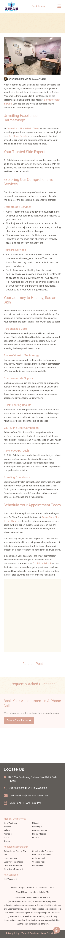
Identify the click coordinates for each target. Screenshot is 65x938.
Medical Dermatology (15, 818)
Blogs (22, 887)
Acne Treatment (10, 823)
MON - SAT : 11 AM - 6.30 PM (25, 802)
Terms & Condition (30, 933)
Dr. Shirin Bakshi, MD (39, 892)
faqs (52, 887)
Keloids (7, 841)
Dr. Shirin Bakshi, (18, 79)
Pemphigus (37, 827)
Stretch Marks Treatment (43, 851)
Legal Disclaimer (49, 933)
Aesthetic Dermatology (16, 846)
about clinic (21, 892)
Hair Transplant (10, 879)
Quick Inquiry (38, 6)
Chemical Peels (38, 862)
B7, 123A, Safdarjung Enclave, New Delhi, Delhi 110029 (32, 779)
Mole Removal (38, 858)
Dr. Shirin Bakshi (18, 136)
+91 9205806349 (18, 788)
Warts (6, 837)
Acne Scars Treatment (13, 869)
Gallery (30, 887)
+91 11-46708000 (37, 788)
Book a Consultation (19, 720)
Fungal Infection (39, 834)
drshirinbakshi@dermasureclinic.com (29, 795)
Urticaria (36, 823)
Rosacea (7, 827)
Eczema (35, 837)
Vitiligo (7, 830)
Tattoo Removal (10, 858)
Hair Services (11, 874)
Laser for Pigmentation (13, 862)
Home (14, 887)
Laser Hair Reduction (13, 865)
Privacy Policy (12, 933)
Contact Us (41, 887)
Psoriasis (8, 834)
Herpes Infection (39, 830)
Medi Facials (37, 865)
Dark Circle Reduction (41, 855)
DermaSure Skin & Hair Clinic (22, 128)
